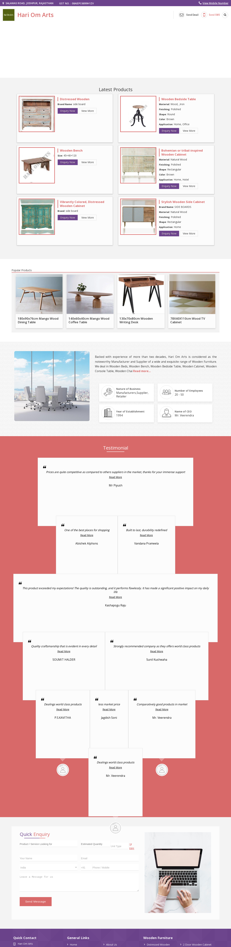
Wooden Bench (71, 150)
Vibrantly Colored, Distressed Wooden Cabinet (82, 204)
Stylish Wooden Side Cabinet (183, 202)
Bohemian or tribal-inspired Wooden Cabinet (182, 152)
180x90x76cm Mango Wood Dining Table (38, 320)
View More (87, 111)
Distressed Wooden (75, 99)
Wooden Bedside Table (178, 99)
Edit (131, 847)
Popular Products (22, 270)
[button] (215, 3)
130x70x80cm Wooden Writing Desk (136, 320)
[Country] (48, 867)
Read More (115, 477)
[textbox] (119, 846)
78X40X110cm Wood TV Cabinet (187, 320)
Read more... (142, 371)
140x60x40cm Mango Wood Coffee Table (89, 320)
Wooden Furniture (158, 938)
